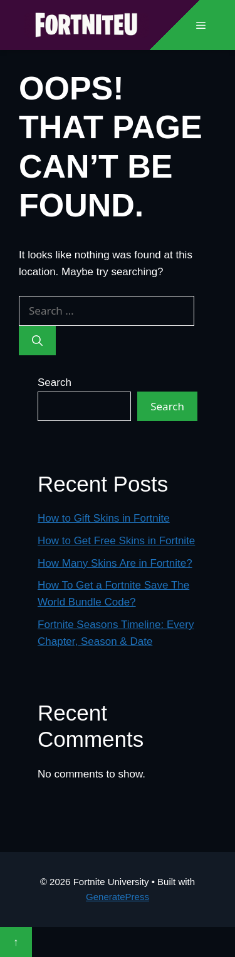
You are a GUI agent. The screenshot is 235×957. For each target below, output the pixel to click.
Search (54, 382)
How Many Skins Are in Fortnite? (115, 563)
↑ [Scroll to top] (16, 941)
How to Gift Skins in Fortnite (104, 518)
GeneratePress (117, 896)
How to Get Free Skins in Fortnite (116, 541)
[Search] (37, 341)
